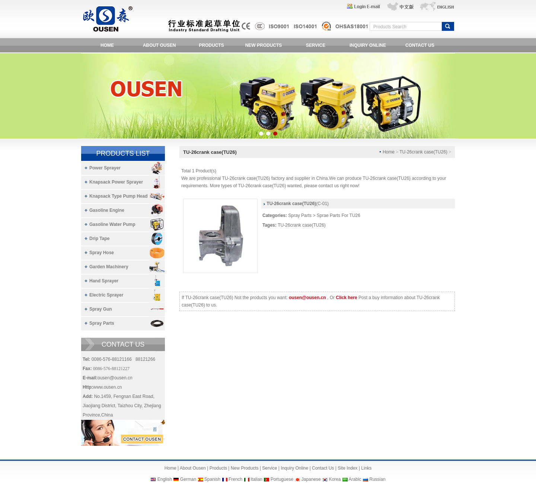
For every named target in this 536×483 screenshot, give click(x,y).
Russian (377, 479)
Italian (256, 479)
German (188, 479)
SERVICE (315, 45)
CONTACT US (419, 45)
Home (170, 468)
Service (269, 468)
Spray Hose (101, 252)
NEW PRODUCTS (263, 45)
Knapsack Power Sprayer (116, 182)
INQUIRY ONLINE (368, 45)
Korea (335, 479)
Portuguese (282, 479)
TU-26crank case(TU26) (302, 225)
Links (366, 468)
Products (218, 468)
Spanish (212, 479)
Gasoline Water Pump (112, 224)
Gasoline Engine (106, 210)
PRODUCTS (211, 45)
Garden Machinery (108, 266)
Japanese (311, 479)
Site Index (347, 468)
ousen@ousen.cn (115, 377)
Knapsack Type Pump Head (118, 196)
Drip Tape (99, 238)
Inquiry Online (294, 468)
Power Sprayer (105, 168)
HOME (107, 45)
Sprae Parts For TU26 (338, 215)
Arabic (355, 479)
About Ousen (193, 468)
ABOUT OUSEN (159, 45)
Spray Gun (100, 309)
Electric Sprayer (106, 295)
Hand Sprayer (103, 280)
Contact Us (323, 468)
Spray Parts (101, 323)
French (235, 479)
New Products (245, 468)
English (164, 479)
